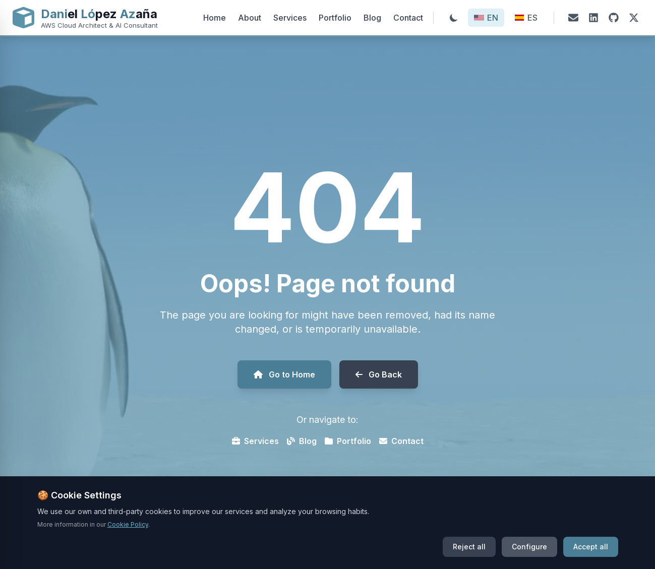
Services (290, 18)
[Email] (573, 18)
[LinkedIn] (593, 18)
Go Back (378, 374)
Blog (372, 18)
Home (214, 18)
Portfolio (335, 18)
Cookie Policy (127, 532)
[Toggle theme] (454, 18)
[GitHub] (614, 18)
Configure (529, 554)
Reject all (469, 554)
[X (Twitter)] (634, 18)
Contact (408, 18)
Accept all (590, 554)
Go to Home (284, 374)
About (249, 18)
